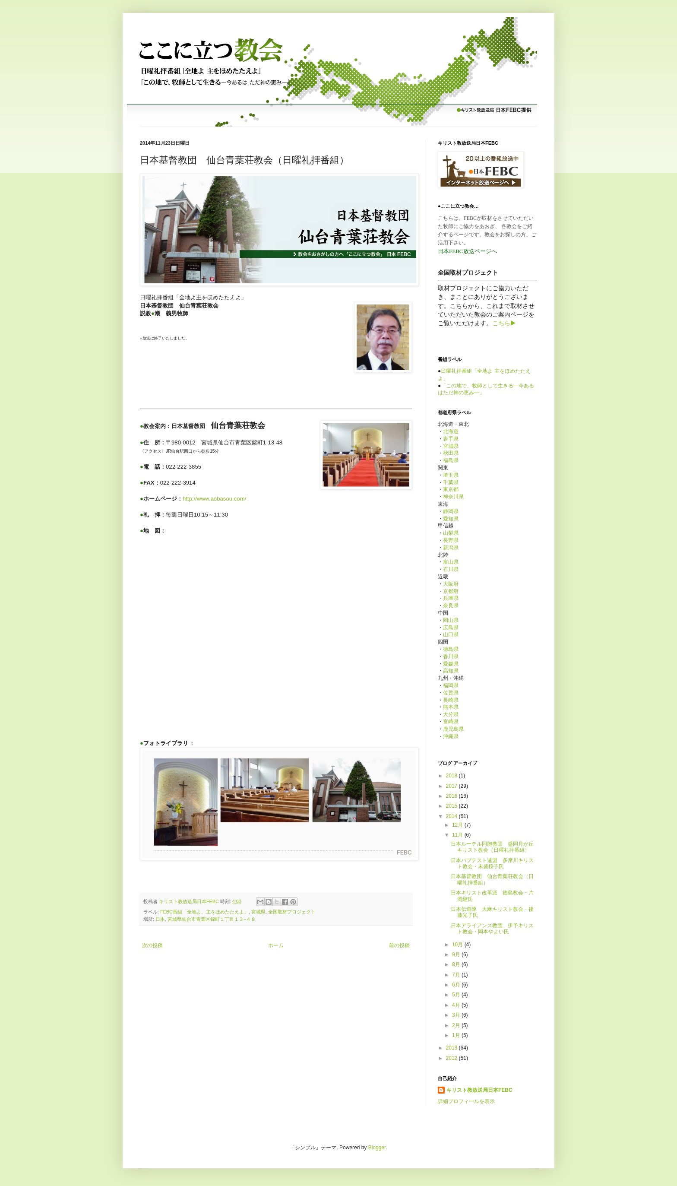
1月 (457, 1035)
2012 (452, 1058)
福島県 (451, 460)
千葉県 (451, 482)
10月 (458, 945)
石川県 (451, 569)
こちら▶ (504, 323)
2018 (452, 776)
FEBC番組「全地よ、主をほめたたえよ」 (204, 911)
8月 (457, 964)
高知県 (451, 671)
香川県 (451, 656)
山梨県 (451, 533)
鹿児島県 (453, 729)
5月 (457, 995)
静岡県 (451, 511)
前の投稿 (399, 945)
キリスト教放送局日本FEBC (479, 1090)
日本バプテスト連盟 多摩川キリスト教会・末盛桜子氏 (492, 863)
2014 (452, 816)
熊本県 (451, 707)
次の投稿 (152, 945)
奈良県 (451, 606)
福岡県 (451, 685)
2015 (452, 806)
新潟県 (451, 548)
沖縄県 (451, 736)
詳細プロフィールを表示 (466, 1101)
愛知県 (451, 519)
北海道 (451, 431)
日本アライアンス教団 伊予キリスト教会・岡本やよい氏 (492, 929)
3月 (457, 1015)
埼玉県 (451, 475)
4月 (457, 1005)
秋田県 (451, 453)
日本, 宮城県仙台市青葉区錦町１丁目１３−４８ (205, 919)
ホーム (276, 945)
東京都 (451, 489)
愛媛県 (451, 664)
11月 (458, 835)
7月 (457, 975)
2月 (457, 1025)
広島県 (451, 628)
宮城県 (258, 911)
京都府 (451, 591)
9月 (457, 954)
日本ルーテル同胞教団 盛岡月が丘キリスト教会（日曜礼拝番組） (492, 847)
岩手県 (451, 439)
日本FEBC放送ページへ (467, 251)
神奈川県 (453, 497)
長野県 (451, 540)
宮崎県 (451, 722)
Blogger (377, 1148)
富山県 (451, 562)
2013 (452, 1048)
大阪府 (451, 584)
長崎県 (451, 700)
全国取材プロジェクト (292, 911)
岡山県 (451, 620)
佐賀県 (451, 693)
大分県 (451, 714)
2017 (452, 786)
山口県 (451, 634)
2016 (452, 796)
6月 (457, 985)
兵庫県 (451, 598)
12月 (458, 825)
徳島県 (451, 649)
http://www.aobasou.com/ (214, 498)
